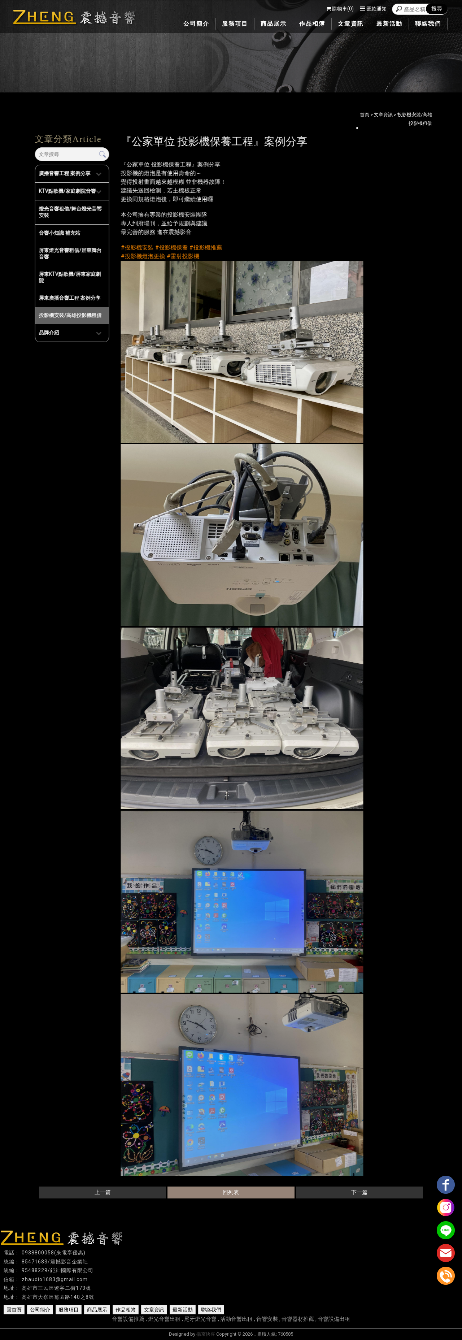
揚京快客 (205, 1334)
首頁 (364, 114)
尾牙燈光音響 (200, 1319)
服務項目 (68, 1310)
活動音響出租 (236, 1319)
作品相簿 (126, 1310)
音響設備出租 (334, 1319)
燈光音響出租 (164, 1319)
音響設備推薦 (128, 1319)
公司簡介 (40, 1310)
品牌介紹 (49, 332)
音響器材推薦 (298, 1319)
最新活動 (183, 1310)
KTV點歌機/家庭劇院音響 (67, 191)
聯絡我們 (211, 1310)
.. (255, 1334)
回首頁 (14, 1310)
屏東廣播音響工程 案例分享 (69, 298)
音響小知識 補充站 (59, 233)
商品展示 (97, 1310)
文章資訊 (383, 114)
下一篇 (359, 1192)
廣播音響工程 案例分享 (64, 173)
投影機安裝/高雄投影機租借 (70, 315)
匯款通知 (373, 9)
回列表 (231, 1192)
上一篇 (103, 1192)
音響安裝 (267, 1319)
